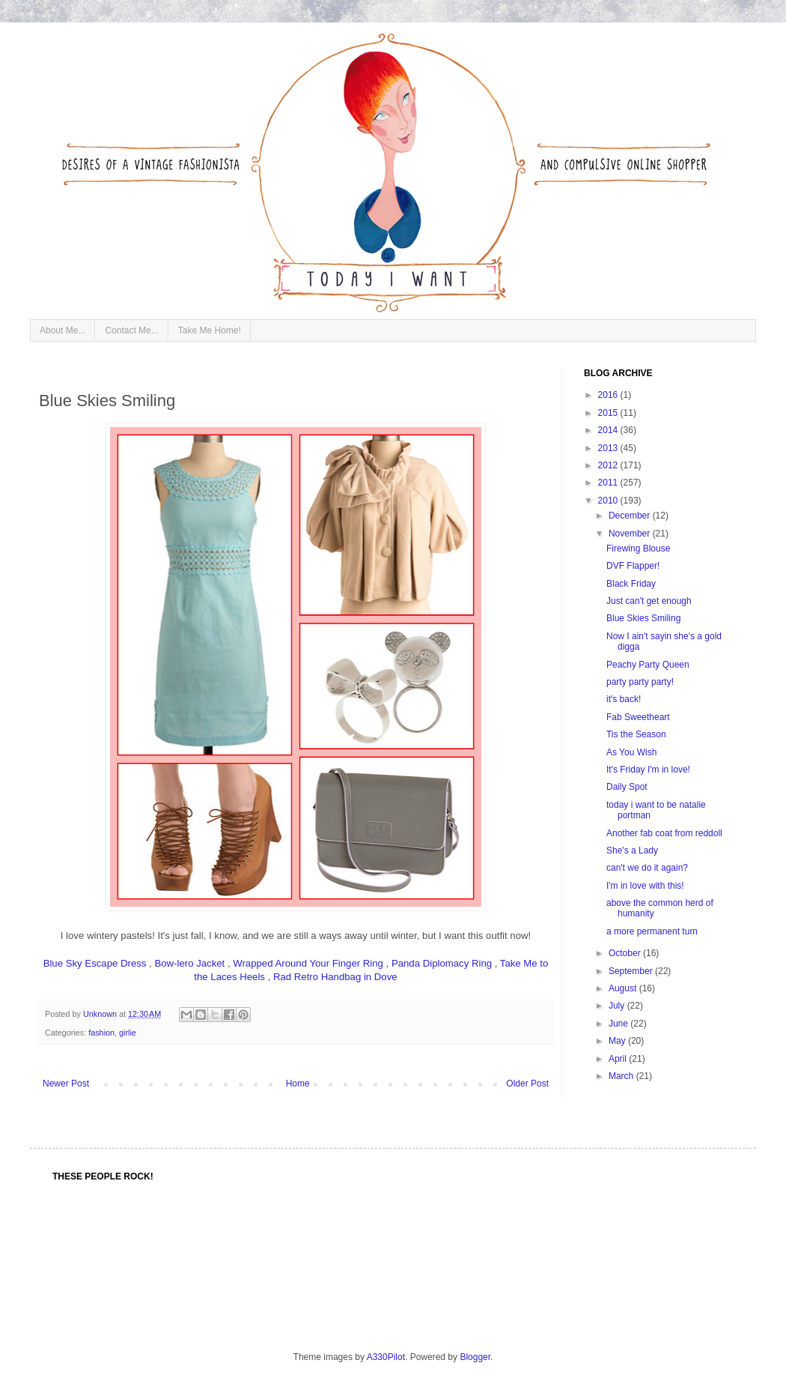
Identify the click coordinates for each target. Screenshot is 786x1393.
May (618, 1041)
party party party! (640, 682)
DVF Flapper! (632, 565)
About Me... (62, 330)
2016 (609, 395)
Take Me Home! (209, 330)
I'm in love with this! (645, 885)
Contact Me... (131, 330)
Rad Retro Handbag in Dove (335, 976)
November (631, 533)
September (632, 971)
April (619, 1059)
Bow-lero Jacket (189, 963)
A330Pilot (386, 1357)
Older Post (527, 1083)
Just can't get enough (649, 601)
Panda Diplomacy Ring (442, 963)
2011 (609, 482)
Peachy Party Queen (647, 664)
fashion (101, 1032)
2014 (609, 430)
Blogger (475, 1357)
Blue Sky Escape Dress (95, 963)
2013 (609, 448)
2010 (609, 500)
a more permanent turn (652, 931)
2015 (609, 413)
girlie (127, 1032)
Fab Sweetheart (638, 717)
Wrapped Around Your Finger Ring (308, 963)
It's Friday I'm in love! (648, 769)
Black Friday (631, 583)
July (618, 1005)
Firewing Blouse (638, 548)
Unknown (101, 1013)
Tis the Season (636, 734)
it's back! (623, 699)
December (631, 515)
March (622, 1076)
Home (298, 1083)
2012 (609, 465)
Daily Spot (627, 787)
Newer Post (66, 1083)
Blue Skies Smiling (643, 618)
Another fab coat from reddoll (664, 833)
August (624, 988)
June (619, 1023)
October (626, 953)
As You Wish (631, 752)
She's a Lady (632, 850)
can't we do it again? (647, 867)
